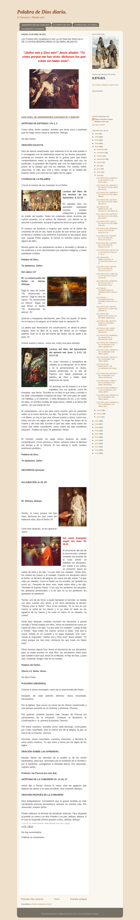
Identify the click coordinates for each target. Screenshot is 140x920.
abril (98, 175)
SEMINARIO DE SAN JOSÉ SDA (35, 25)
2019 (97, 427)
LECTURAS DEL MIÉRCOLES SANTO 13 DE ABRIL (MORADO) (106, 316)
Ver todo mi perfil (98, 125)
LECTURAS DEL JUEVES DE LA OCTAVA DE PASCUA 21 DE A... (107, 252)
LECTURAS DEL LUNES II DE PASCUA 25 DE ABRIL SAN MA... (107, 223)
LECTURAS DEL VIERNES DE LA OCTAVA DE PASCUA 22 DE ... (106, 245)
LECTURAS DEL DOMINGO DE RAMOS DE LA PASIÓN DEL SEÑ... (106, 337)
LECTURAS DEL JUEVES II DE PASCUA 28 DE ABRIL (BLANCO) (107, 202)
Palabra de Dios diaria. (41, 12)
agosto (99, 162)
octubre (100, 156)
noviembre (101, 153)
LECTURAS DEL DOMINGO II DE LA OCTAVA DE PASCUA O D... (106, 230)
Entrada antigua (78, 899)
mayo (99, 172)
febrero (100, 414)
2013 (97, 447)
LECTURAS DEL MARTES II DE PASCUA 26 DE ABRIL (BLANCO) (107, 216)
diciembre (100, 149)
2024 (97, 140)
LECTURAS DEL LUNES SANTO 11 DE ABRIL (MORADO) (105, 330)
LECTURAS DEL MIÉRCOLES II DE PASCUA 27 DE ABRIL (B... (107, 209)
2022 (97, 147)
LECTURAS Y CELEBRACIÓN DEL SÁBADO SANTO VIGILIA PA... (107, 291)
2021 (97, 421)
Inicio (57, 899)
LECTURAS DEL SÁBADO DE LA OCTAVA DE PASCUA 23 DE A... (106, 238)
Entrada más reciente (32, 899)
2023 (97, 143)
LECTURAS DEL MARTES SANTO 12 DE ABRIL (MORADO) (106, 323)
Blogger (95, 914)
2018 (97, 431)
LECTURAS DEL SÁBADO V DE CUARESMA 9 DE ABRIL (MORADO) (107, 345)
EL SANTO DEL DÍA (61, 25)
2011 (97, 453)
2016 (97, 437)
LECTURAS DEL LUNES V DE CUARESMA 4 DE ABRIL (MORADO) (106, 383)
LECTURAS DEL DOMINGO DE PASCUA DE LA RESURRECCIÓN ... (106, 283)
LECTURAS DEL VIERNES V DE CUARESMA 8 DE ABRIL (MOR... (107, 352)
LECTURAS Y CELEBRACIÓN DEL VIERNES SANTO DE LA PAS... (106, 300)
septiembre (101, 159)
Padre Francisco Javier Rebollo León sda (104, 120)
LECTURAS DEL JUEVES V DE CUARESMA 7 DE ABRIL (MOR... (106, 359)
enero (99, 417)
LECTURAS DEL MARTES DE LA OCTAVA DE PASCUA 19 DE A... (106, 268)
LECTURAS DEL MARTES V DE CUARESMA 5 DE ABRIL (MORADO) (107, 375)
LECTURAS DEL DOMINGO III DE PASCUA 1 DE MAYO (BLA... (106, 180)
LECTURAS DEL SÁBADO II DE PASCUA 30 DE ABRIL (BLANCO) (107, 187)
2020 (97, 424)
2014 (97, 443)
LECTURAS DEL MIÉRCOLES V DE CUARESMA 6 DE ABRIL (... (106, 367)
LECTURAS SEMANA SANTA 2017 (105, 85)
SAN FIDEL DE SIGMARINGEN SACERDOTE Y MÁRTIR (50, 117)
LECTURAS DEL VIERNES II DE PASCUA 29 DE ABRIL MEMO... (107, 194)
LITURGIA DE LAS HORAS (85, 25)
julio (98, 166)
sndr (74, 914)
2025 (97, 137)
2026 (97, 134)
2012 (97, 450)
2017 (97, 434)
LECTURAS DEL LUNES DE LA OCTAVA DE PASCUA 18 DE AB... (107, 276)
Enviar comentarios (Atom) (42, 904)
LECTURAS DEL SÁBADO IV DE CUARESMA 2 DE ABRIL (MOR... (107, 397)
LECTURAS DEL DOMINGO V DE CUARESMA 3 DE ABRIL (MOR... (106, 390)
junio (99, 169)
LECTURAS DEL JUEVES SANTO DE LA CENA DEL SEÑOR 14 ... (107, 309)
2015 (97, 440)
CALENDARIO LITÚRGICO (32, 29)
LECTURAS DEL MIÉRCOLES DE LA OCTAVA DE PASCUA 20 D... (106, 260)
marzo (99, 410)
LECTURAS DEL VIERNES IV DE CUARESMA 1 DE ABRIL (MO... (107, 404)
